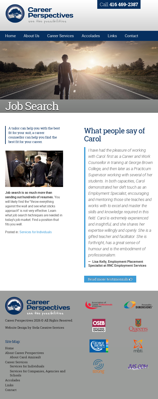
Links (112, 35)
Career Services (60, 35)
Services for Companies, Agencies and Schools (37, 373)
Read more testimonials (110, 279)
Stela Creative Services (48, 327)
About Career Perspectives (24, 353)
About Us (31, 35)
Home (10, 35)
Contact (131, 35)
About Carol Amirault (25, 357)
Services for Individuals (35, 232)
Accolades (91, 35)
